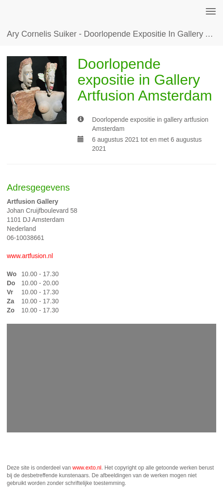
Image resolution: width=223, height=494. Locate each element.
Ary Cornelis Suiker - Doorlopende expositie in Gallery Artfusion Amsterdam (115, 33)
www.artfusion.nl (30, 255)
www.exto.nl (87, 468)
